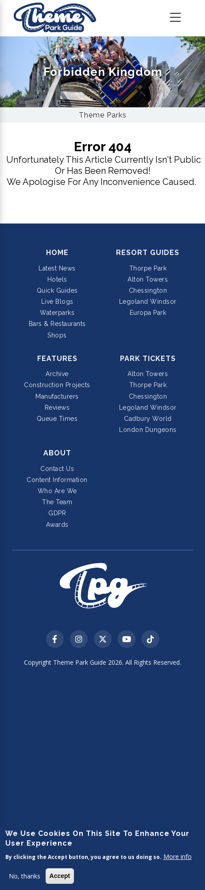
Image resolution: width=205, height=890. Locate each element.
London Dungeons (148, 429)
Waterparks (57, 312)
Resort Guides (147, 252)
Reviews (57, 407)
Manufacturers (57, 396)
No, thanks (24, 876)
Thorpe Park (148, 268)
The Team (57, 502)
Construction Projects (57, 384)
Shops (57, 335)
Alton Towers (148, 279)
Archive (57, 373)
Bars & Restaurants (57, 323)
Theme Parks (103, 115)
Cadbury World (148, 418)
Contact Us (57, 468)
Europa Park (148, 312)
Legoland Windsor (148, 301)
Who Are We (57, 490)
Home (57, 252)
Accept (60, 875)
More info (177, 856)
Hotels (57, 279)
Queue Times (57, 418)
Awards (57, 524)
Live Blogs (57, 301)
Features (57, 358)
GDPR (57, 513)
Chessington (148, 290)
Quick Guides (57, 290)
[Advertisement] (102, 779)
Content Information (57, 479)
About (57, 453)
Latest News (57, 268)
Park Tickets (148, 358)
